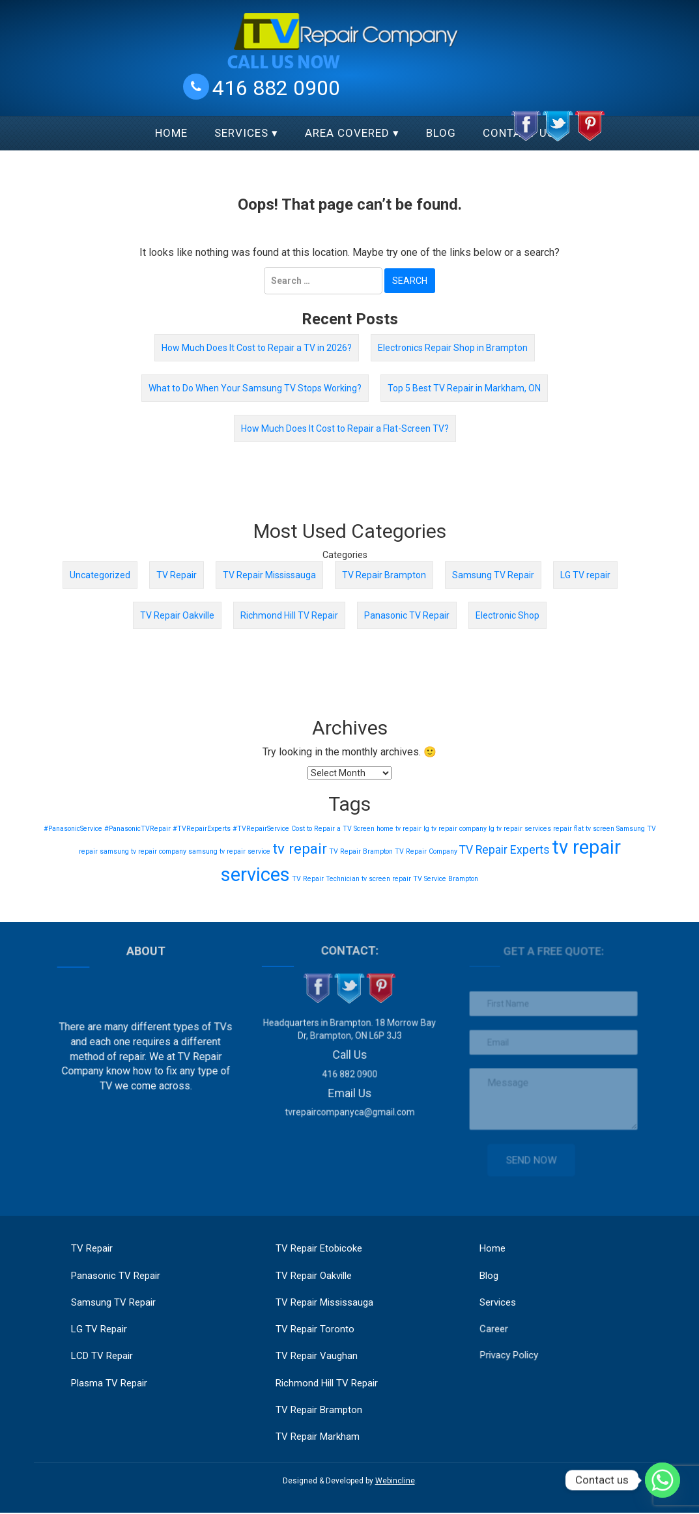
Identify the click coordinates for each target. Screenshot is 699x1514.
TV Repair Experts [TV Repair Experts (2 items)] (504, 849)
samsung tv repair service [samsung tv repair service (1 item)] (229, 851)
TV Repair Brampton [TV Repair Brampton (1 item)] (361, 851)
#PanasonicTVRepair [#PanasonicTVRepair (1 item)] (137, 828)
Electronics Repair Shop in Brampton (453, 348)
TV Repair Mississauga (269, 575)
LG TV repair (585, 575)
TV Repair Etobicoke (319, 1248)
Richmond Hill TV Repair (289, 615)
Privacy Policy (512, 1344)
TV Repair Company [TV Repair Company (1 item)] (426, 851)
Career (498, 1320)
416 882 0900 (276, 87)
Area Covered (347, 132)
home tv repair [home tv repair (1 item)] (399, 828)
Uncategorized (100, 575)
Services (241, 132)
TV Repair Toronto (315, 1330)
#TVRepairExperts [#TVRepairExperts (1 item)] (202, 828)
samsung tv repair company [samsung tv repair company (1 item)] (143, 851)
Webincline (395, 1482)
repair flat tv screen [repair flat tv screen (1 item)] (583, 828)
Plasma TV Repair (110, 1383)
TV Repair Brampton (384, 575)
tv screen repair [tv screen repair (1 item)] (386, 879)
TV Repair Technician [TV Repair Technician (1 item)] (326, 879)
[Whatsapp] (662, 1480)
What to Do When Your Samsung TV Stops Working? (255, 388)
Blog (441, 132)
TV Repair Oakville (177, 615)
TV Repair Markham (318, 1437)
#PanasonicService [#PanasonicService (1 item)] (73, 828)
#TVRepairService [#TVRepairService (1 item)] (261, 828)
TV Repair (176, 575)
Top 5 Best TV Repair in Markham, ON (464, 388)
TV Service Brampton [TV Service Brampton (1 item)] (445, 879)
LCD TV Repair (103, 1356)
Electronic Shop (507, 615)
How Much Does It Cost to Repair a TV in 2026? (257, 348)
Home (171, 132)
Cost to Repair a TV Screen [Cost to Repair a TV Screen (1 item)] (333, 828)
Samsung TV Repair (493, 575)
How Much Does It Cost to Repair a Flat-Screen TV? (345, 428)
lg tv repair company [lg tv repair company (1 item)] (455, 828)
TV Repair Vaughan (317, 1356)
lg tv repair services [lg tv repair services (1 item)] (520, 828)
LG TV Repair (100, 1330)
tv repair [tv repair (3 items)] (299, 848)
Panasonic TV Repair (406, 615)
